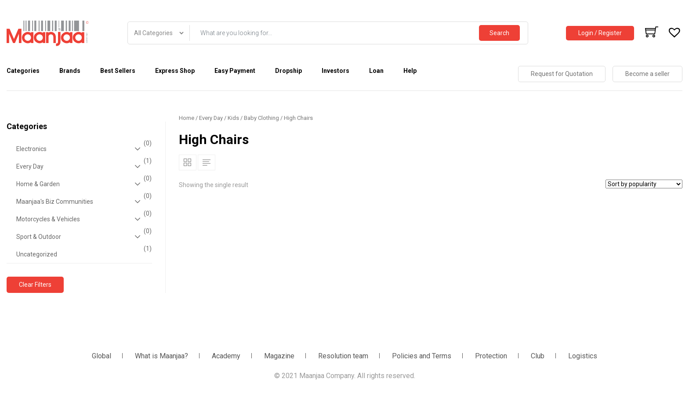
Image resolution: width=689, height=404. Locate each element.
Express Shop (175, 70)
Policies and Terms (421, 356)
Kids (233, 118)
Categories (23, 70)
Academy (226, 356)
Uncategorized (82, 251)
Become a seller (647, 73)
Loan (376, 70)
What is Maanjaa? (161, 356)
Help (410, 70)
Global (101, 356)
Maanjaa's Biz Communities (82, 201)
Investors (335, 70)
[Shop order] (644, 184)
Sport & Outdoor (82, 236)
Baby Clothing (261, 118)
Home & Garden (82, 184)
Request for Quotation (562, 73)
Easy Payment (234, 70)
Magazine (279, 356)
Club (537, 356)
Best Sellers (117, 70)
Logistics (582, 356)
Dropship (288, 70)
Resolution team (343, 356)
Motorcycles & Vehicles (82, 219)
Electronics (82, 149)
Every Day (82, 166)
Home (186, 118)
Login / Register (600, 32)
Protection (491, 356)
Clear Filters (35, 284)
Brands (69, 70)
